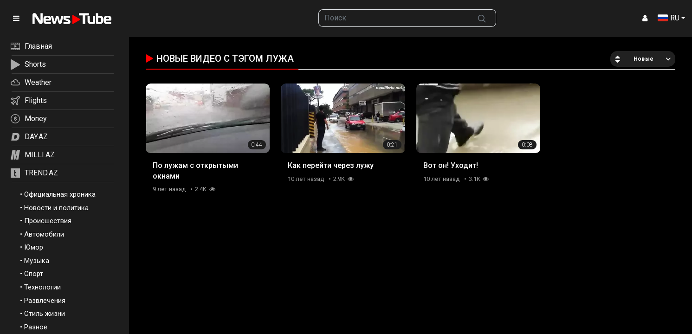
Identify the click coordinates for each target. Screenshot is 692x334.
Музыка (36, 261)
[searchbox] (393, 18)
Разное (35, 327)
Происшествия (47, 221)
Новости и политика (56, 208)
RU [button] (668, 17)
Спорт (33, 274)
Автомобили (44, 234)
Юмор (33, 247)
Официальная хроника (60, 194)
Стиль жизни (44, 313)
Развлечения (44, 300)
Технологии (42, 287)
